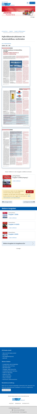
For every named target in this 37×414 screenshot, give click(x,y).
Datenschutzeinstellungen (19, 410)
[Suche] (28, 3)
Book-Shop (5, 354)
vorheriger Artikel (7, 202)
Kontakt (11, 403)
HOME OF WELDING (7, 372)
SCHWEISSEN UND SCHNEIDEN (10, 364)
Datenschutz (25, 403)
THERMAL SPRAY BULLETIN (9, 369)
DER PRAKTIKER (6, 367)
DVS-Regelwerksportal (8, 356)
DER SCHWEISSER (7, 376)
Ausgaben (11, 31)
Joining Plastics (5, 31)
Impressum (18, 403)
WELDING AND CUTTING (9, 366)
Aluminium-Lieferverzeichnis (10, 379)
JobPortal (5, 358)
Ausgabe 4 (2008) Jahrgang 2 (19, 31)
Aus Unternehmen (6, 43)
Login (29, 192)
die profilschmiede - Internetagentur (19, 412)
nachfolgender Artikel (29, 202)
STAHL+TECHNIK (7, 377)
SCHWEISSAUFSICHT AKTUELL (10, 371)
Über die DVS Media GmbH (9, 353)
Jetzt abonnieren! (6, 390)
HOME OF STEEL (7, 374)
